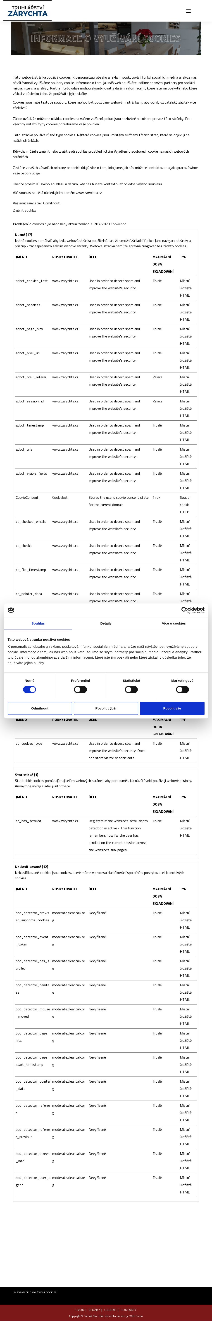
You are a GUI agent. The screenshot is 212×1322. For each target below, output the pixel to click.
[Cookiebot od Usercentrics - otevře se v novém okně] (185, 610)
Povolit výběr (106, 708)
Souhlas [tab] (38, 623)
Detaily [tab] (106, 623)
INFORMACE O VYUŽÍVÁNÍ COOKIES (35, 1293)
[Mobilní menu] (188, 11)
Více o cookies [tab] (174, 623)
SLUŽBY (94, 1311)
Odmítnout (39, 708)
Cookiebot (118, 225)
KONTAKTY (129, 1311)
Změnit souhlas (24, 211)
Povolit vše (172, 708)
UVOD (79, 1311)
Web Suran (136, 1317)
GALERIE (110, 1311)
